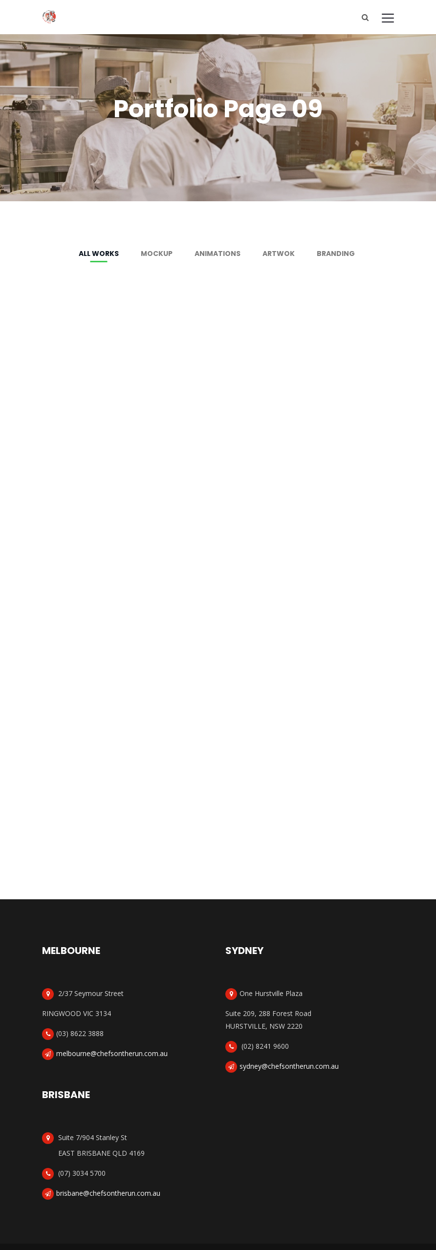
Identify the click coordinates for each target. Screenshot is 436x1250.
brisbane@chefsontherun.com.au (108, 1192)
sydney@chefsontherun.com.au (289, 1065)
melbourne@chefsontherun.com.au (112, 1053)
